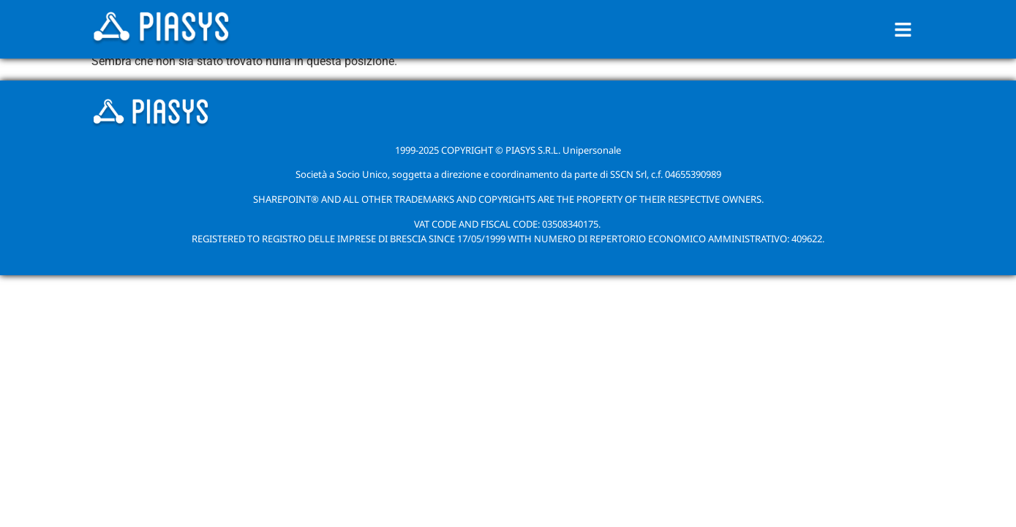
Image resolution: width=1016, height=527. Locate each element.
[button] (902, 29)
